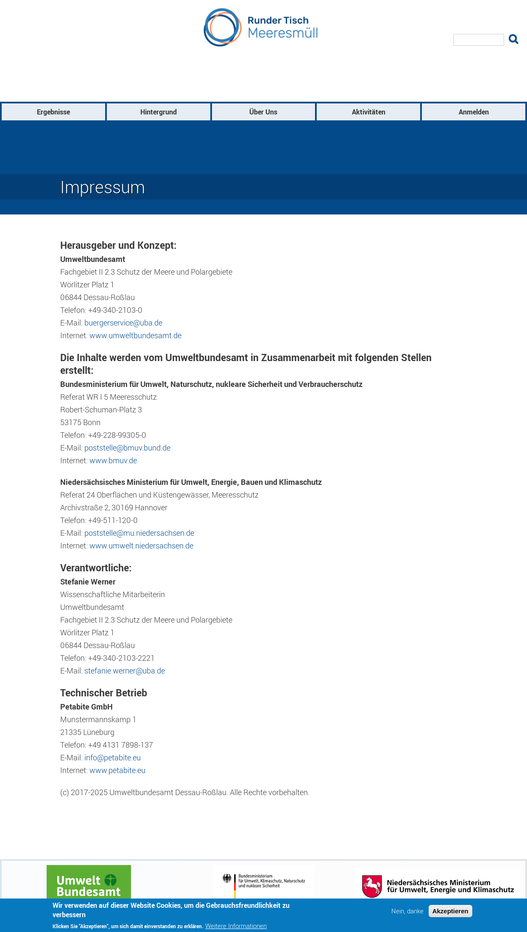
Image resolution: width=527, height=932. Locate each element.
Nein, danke (407, 914)
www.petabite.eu (117, 770)
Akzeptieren (450, 913)
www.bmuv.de (113, 460)
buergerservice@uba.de (123, 322)
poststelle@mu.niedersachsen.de (139, 533)
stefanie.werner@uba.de (124, 670)
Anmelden (474, 112)
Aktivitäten (368, 112)
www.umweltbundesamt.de (135, 335)
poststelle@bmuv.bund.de (127, 447)
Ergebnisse (53, 112)
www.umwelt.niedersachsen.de (141, 545)
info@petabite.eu (112, 757)
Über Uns (263, 112)
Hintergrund (158, 112)
